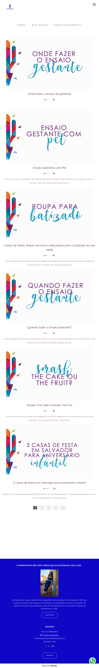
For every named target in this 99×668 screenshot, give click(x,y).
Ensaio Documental (68, 25)
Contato (49, 655)
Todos (21, 25)
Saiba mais (49, 615)
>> (63, 507)
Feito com (49, 666)
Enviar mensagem (51, 635)
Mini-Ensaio (40, 25)
